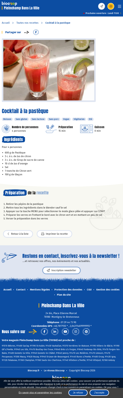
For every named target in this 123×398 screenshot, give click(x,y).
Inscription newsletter (61, 270)
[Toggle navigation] (119, 7)
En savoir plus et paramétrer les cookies (40, 392)
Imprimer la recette (54, 233)
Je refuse (78, 392)
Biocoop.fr (33, 370)
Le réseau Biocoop (54, 370)
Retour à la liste (18, 233)
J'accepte (99, 392)
